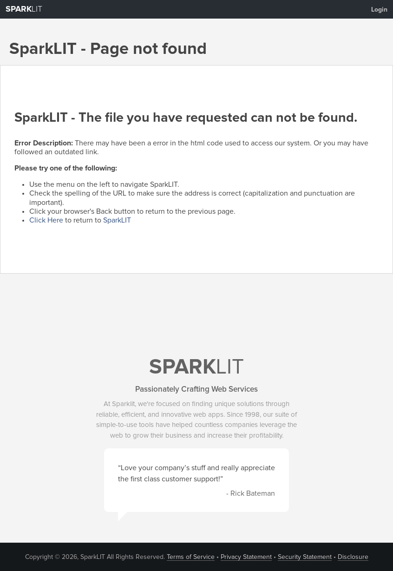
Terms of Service (191, 557)
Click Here (46, 220)
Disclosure (353, 557)
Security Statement (305, 557)
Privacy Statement (246, 557)
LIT (24, 9)
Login (379, 10)
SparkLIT (117, 220)
